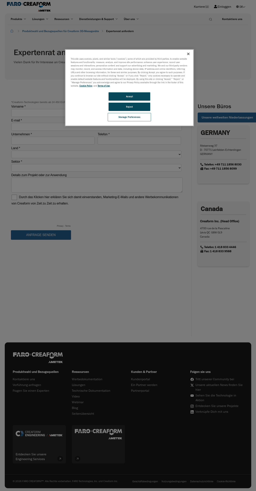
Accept (129, 96)
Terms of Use (104, 85)
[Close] (188, 54)
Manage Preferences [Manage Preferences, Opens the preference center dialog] (129, 117)
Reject (129, 106)
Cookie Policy (85, 85)
